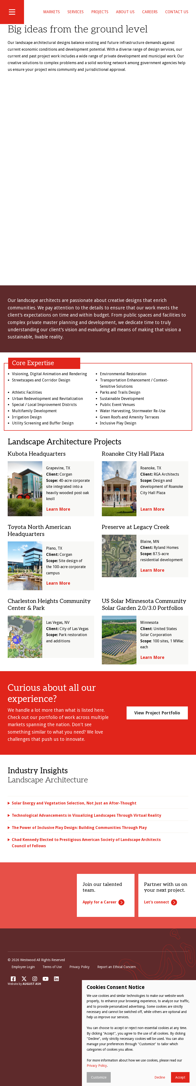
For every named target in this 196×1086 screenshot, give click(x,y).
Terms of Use (52, 987)
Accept (180, 1077)
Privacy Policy (79, 987)
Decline (159, 1077)
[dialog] (139, 1033)
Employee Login (23, 987)
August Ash (32, 1004)
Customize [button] (98, 1077)
